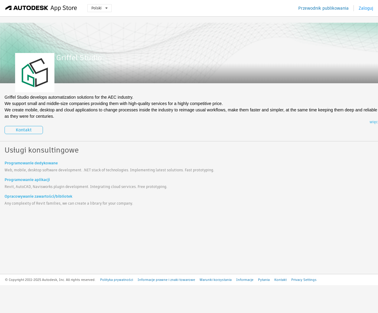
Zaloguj (366, 8)
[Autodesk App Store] (41, 8)
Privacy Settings (304, 279)
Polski (99, 8)
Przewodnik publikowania (323, 8)
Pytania (264, 279)
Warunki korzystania (216, 279)
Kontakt (24, 130)
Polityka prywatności (116, 279)
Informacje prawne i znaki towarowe (166, 279)
